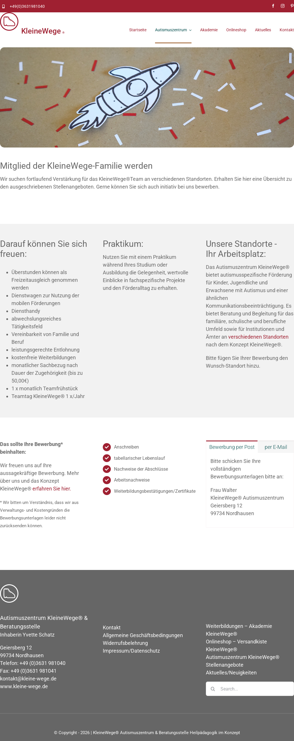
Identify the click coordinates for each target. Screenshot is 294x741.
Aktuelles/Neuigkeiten (231, 673)
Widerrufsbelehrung (125, 643)
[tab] (232, 447)
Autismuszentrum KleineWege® (242, 657)
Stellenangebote (224, 665)
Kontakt (112, 627)
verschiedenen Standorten (258, 337)
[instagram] (283, 6)
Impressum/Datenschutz (131, 651)
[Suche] (213, 689)
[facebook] (273, 6)
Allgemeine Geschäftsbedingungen (143, 635)
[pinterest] (292, 6)
